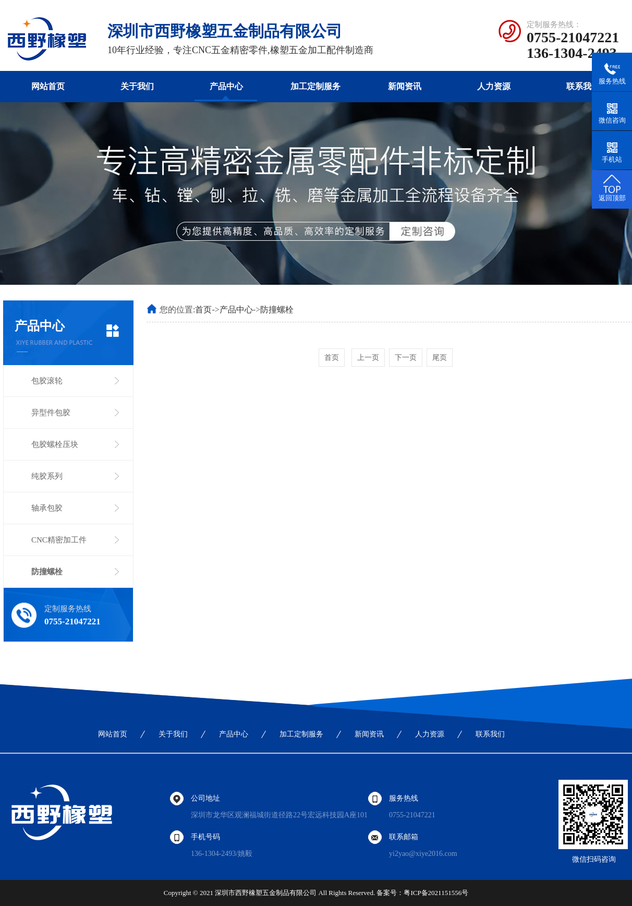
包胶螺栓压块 (54, 444)
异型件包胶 (50, 412)
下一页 (406, 357)
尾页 (439, 357)
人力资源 (494, 86)
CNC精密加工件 (59, 540)
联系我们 (583, 86)
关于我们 (137, 86)
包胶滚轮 (47, 381)
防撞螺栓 (47, 571)
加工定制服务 (315, 86)
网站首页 (48, 86)
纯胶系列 (47, 476)
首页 (203, 309)
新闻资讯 (404, 86)
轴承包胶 (47, 508)
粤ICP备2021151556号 (436, 893)
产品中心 (226, 86)
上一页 (368, 357)
